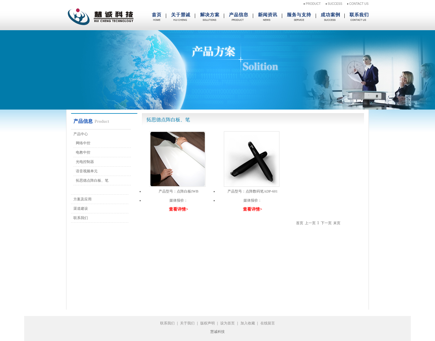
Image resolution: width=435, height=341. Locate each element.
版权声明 (207, 323)
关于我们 (187, 323)
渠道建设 (80, 208)
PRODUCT (313, 3)
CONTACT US (359, 3)
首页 (299, 223)
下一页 (326, 223)
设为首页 (227, 323)
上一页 (310, 223)
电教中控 (83, 152)
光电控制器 (85, 162)
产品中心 (80, 134)
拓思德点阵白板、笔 (92, 180)
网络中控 (83, 143)
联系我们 (80, 218)
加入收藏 (247, 323)
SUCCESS (335, 3)
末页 (336, 223)
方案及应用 (82, 199)
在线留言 (267, 323)
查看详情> (178, 209)
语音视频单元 (87, 171)
